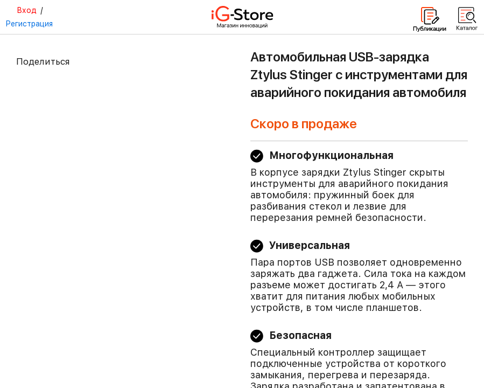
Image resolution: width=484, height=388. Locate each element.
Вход (27, 10)
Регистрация (29, 23)
